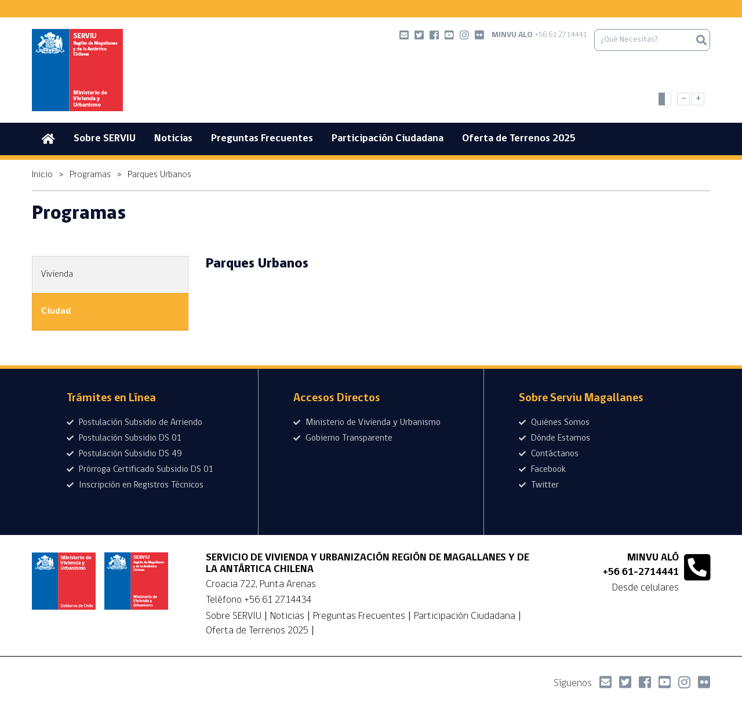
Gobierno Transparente (342, 438)
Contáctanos (549, 454)
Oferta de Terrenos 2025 (519, 138)
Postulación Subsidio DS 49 (124, 454)
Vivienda (57, 274)
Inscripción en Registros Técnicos (135, 485)
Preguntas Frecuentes (262, 138)
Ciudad (56, 311)
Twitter (539, 485)
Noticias (173, 138)
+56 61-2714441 (641, 572)
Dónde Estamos (554, 438)
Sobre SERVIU (105, 138)
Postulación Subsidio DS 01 (124, 438)
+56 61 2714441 (539, 35)
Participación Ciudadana (387, 138)
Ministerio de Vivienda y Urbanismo (367, 422)
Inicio (42, 174)
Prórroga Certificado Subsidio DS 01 (140, 469)
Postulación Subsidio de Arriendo (134, 422)
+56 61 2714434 (277, 600)
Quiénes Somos (554, 422)
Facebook (542, 469)
